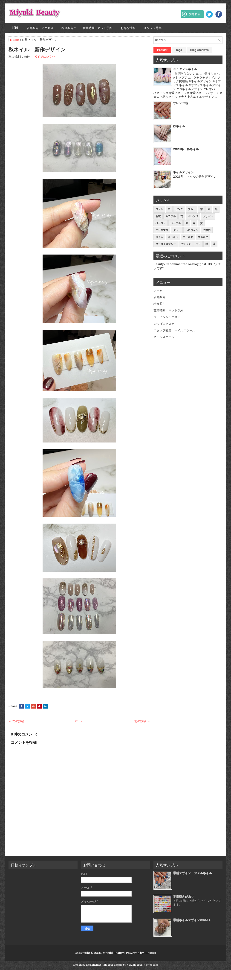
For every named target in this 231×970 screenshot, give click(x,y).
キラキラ (173, 237)
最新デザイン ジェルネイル (192, 873)
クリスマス (162, 230)
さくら (159, 237)
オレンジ (193, 216)
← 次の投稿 (16, 721)
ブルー (191, 209)
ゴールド (188, 237)
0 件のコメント (45, 56)
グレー (177, 230)
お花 (158, 216)
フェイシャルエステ (166, 317)
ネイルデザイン (183, 172)
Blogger (150, 953)
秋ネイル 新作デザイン (37, 49)
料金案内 (69, 26)
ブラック (186, 244)
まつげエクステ (163, 323)
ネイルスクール (163, 337)
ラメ (198, 244)
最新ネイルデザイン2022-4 (192, 920)
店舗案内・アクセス (39, 27)
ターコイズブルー (166, 244)
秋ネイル (179, 126)
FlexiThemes (93, 964)
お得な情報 (128, 27)
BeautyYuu (161, 264)
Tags (179, 50)
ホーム (79, 721)
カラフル (170, 216)
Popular (162, 50)
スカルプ (203, 237)
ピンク (179, 209)
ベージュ (161, 223)
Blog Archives (199, 50)
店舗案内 (159, 297)
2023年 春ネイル (186, 149)
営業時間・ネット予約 (98, 27)
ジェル (159, 209)
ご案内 (207, 230)
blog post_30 (202, 264)
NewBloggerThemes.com (142, 964)
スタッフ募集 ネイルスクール (174, 330)
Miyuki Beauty (113, 953)
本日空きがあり (183, 896)
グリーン (208, 216)
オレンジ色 (180, 103)
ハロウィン (191, 230)
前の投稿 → (142, 721)
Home (15, 27)
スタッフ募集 (153, 27)
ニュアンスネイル (185, 69)
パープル (175, 223)
